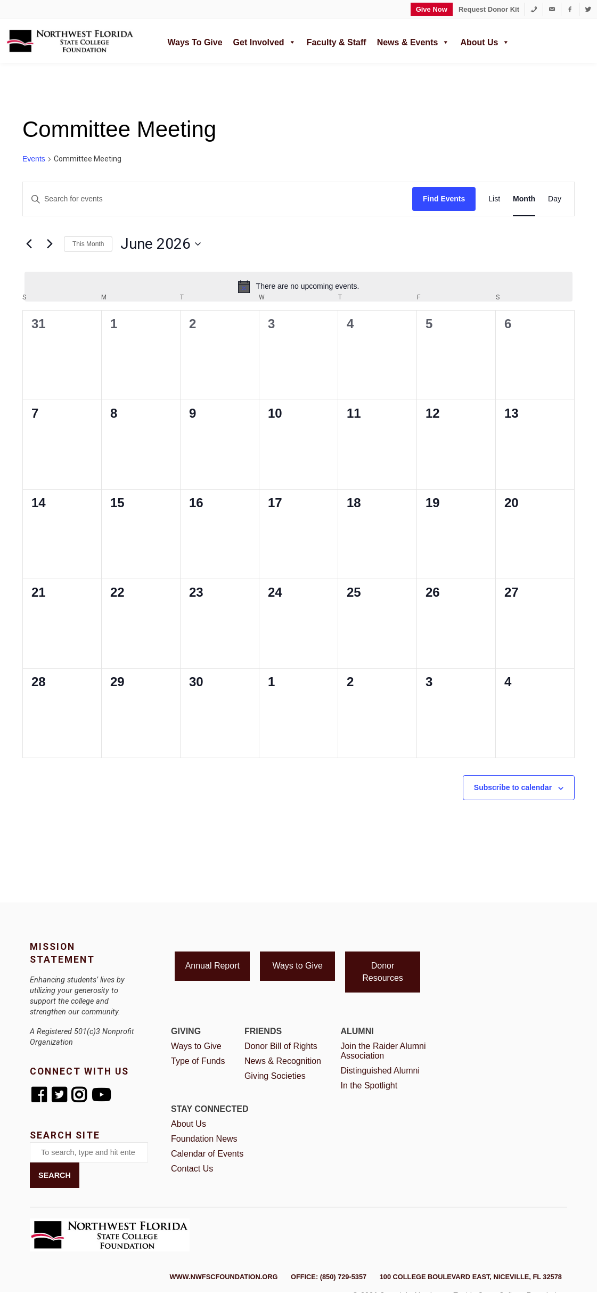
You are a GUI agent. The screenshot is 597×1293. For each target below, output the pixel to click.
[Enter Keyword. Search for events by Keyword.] (217, 199)
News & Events (413, 41)
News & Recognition (282, 1061)
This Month (88, 244)
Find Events (444, 198)
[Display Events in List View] (494, 199)
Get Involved (264, 41)
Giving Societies (275, 1075)
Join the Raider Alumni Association (383, 1051)
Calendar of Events (207, 1153)
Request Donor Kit (489, 9)
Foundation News (204, 1138)
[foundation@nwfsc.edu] (552, 9)
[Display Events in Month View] (524, 199)
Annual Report (212, 965)
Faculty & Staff (336, 42)
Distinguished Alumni (380, 1070)
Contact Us (192, 1168)
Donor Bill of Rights (280, 1046)
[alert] (298, 287)
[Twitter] (588, 9)
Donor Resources (382, 971)
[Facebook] (570, 9)
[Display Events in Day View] (554, 199)
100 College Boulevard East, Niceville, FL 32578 (471, 1277)
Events (33, 158)
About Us (485, 41)
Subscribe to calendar (513, 787)
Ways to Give (194, 42)
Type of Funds (198, 1061)
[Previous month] (28, 244)
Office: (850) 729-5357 (328, 1277)
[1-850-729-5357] (534, 9)
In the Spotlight (368, 1085)
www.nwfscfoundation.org (223, 1277)
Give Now (431, 9)
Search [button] (54, 1175)
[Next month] (49, 244)
